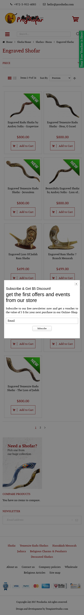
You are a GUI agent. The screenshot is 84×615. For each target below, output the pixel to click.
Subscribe (42, 328)
